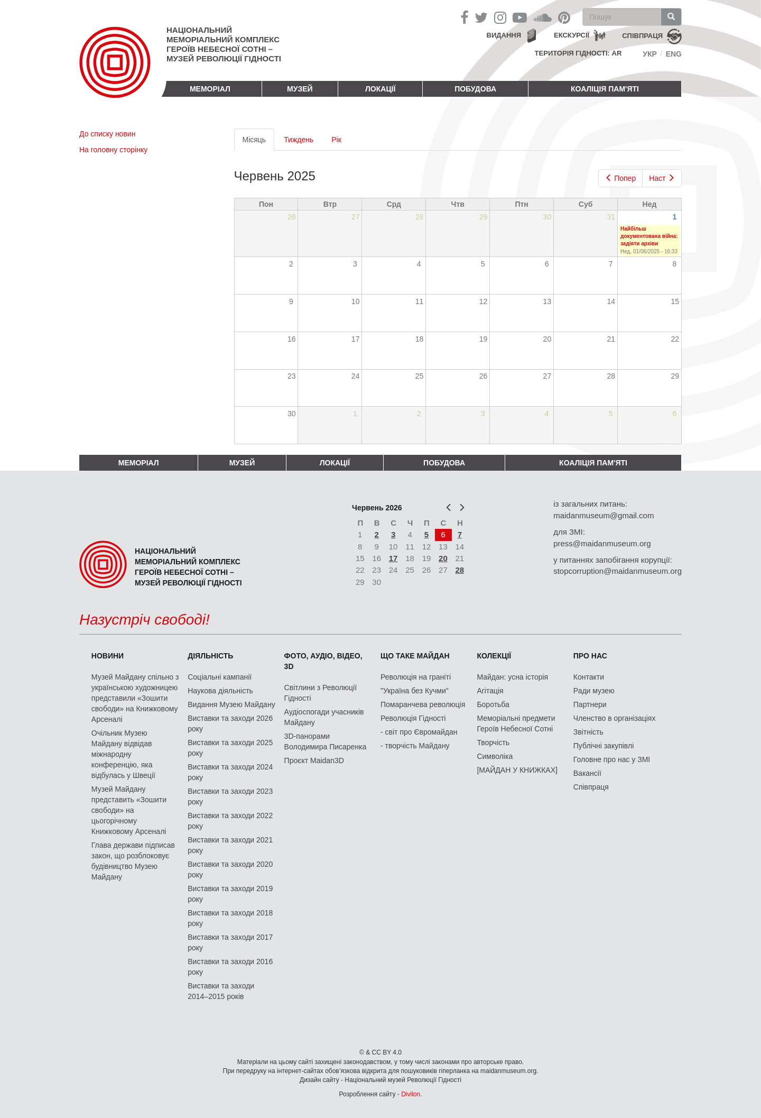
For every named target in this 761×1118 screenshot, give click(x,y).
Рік (336, 139)
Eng (674, 54)
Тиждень (298, 139)
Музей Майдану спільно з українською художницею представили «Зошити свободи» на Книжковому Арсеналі (135, 698)
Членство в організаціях (614, 718)
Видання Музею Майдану (231, 704)
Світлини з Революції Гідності (320, 692)
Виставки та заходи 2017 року (230, 942)
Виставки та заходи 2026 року (230, 723)
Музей (300, 89)
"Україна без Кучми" (414, 690)
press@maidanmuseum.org (602, 543)
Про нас (590, 656)
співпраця (642, 36)
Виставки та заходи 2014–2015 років (221, 991)
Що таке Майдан (415, 656)
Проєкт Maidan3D (314, 760)
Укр (650, 54)
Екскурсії (571, 35)
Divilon (410, 1094)
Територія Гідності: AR (578, 53)
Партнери (590, 704)
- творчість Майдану (415, 745)
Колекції (494, 656)
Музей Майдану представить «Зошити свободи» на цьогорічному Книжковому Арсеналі (128, 810)
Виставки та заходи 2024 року (230, 772)
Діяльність (210, 656)
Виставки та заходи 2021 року (230, 845)
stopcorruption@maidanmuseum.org (617, 570)
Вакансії (587, 773)
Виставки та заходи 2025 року (230, 747)
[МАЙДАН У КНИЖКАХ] (517, 770)
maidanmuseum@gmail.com (603, 515)
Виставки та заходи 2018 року (230, 918)
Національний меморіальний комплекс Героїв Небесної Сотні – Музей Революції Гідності (223, 44)
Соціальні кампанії (220, 677)
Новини (107, 656)
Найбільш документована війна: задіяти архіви (649, 236)
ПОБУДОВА (475, 89)
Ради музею (594, 690)
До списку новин (107, 134)
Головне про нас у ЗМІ (611, 759)
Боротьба (493, 704)
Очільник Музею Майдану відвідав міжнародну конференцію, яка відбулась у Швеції (123, 754)
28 (460, 569)
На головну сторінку (113, 149)
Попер (620, 178)
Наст (662, 178)
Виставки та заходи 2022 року (230, 820)
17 (393, 558)
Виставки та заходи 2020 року (230, 869)
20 (443, 558)
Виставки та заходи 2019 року (230, 893)
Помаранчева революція (422, 704)
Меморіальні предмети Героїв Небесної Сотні (516, 723)
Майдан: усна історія (512, 677)
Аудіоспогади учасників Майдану (324, 717)
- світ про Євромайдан (418, 732)
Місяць (259, 142)
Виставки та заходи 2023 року (230, 796)
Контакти (588, 677)
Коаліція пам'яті (605, 89)
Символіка (495, 756)
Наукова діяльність (220, 690)
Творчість (493, 742)
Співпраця (591, 787)
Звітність (588, 732)
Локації (380, 89)
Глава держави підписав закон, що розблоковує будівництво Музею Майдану (133, 861)
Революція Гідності (413, 718)
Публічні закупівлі (603, 745)
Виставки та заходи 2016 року (230, 966)
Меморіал (210, 89)
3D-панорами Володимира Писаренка (325, 741)
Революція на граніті (415, 677)
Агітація (490, 690)
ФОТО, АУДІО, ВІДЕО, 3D (323, 661)
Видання (504, 35)
